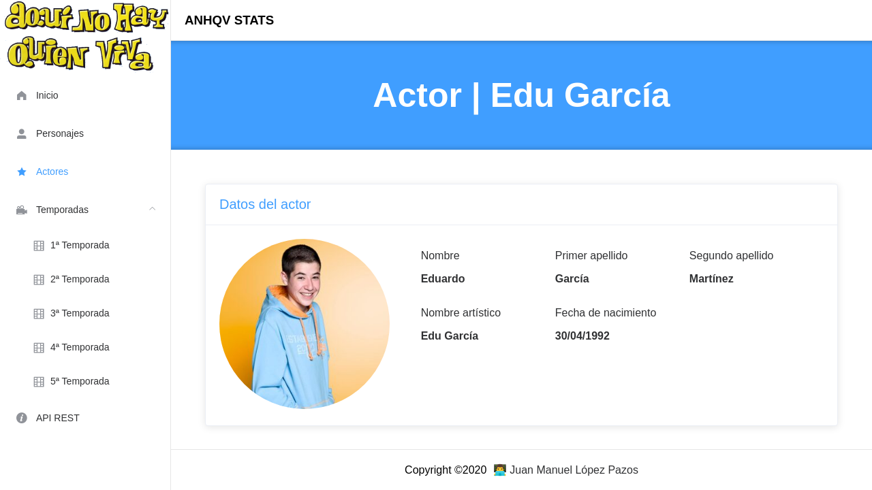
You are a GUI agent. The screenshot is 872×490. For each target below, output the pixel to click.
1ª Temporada (70, 246)
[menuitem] (85, 95)
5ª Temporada (70, 382)
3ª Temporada (70, 314)
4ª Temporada (70, 348)
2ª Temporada (70, 280)
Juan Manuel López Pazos (574, 470)
